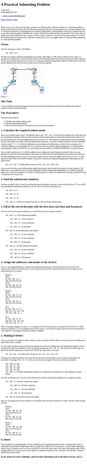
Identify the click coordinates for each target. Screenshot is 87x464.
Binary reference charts (9, 20)
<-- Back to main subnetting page (13, 16)
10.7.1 (79, 457)
